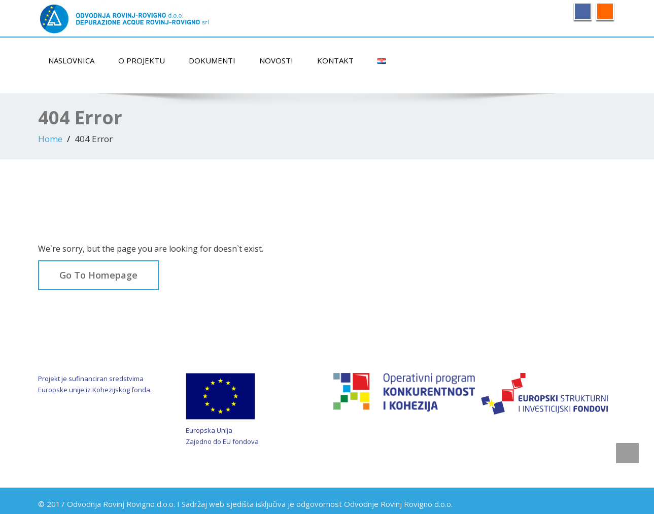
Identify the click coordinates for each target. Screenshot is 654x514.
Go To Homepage (98, 275)
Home (50, 139)
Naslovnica (71, 60)
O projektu (141, 60)
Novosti (276, 60)
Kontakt (335, 60)
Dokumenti (212, 60)
